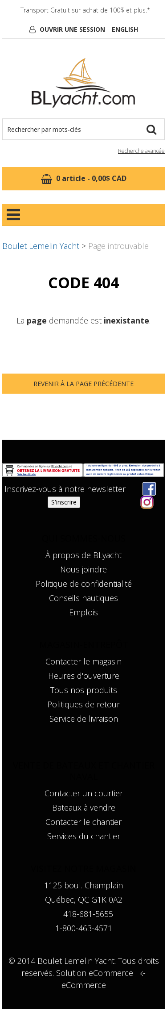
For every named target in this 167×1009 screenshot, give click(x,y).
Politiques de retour (83, 704)
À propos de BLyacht (83, 555)
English (125, 29)
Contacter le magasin (83, 661)
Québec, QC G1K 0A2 (83, 899)
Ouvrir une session (72, 29)
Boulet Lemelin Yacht (40, 245)
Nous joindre (83, 569)
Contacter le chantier (83, 821)
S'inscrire (64, 502)
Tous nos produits (83, 690)
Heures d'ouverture (83, 675)
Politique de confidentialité (84, 583)
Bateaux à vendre (83, 807)
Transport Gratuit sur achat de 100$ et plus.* (85, 10)
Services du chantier (83, 836)
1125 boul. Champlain (83, 885)
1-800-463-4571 (83, 928)
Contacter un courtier (84, 793)
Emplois (83, 612)
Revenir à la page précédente (83, 383)
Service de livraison (83, 718)
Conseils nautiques (83, 598)
